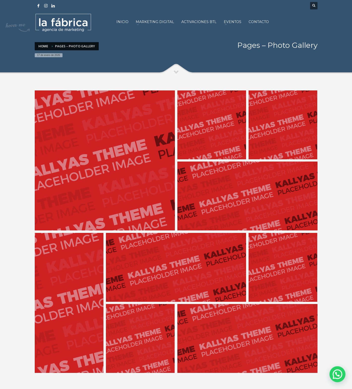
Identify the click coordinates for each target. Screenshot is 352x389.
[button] (338, 377)
